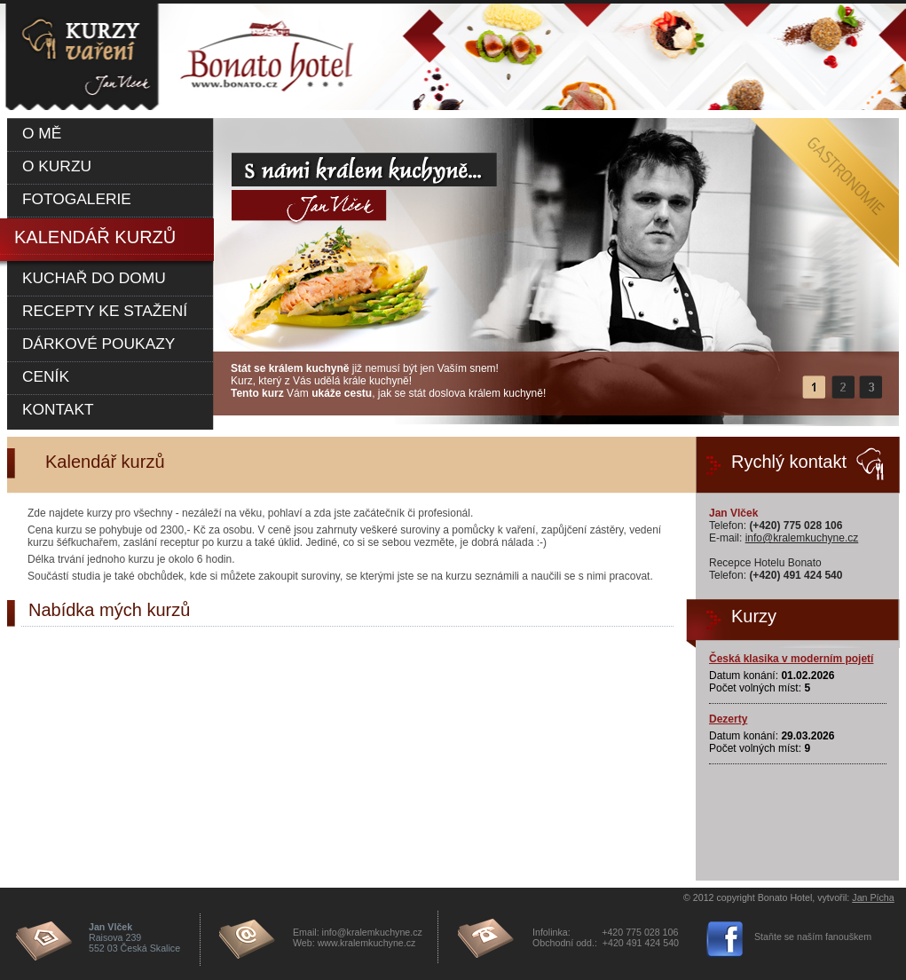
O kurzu (56, 166)
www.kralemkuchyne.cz (367, 942)
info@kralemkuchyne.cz (802, 538)
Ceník (45, 376)
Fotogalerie (76, 199)
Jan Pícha (873, 897)
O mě (41, 133)
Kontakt (58, 409)
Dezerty (728, 719)
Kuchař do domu (94, 278)
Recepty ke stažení (104, 311)
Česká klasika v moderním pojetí (791, 658)
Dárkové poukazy (98, 343)
